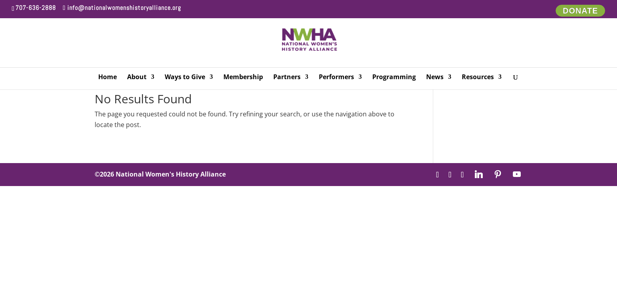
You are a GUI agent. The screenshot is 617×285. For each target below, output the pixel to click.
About (137, 77)
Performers (336, 77)
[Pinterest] (498, 174)
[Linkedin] (479, 174)
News (435, 77)
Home (107, 77)
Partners (287, 77)
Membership (243, 77)
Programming (394, 77)
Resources (478, 77)
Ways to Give (185, 77)
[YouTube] (517, 174)
